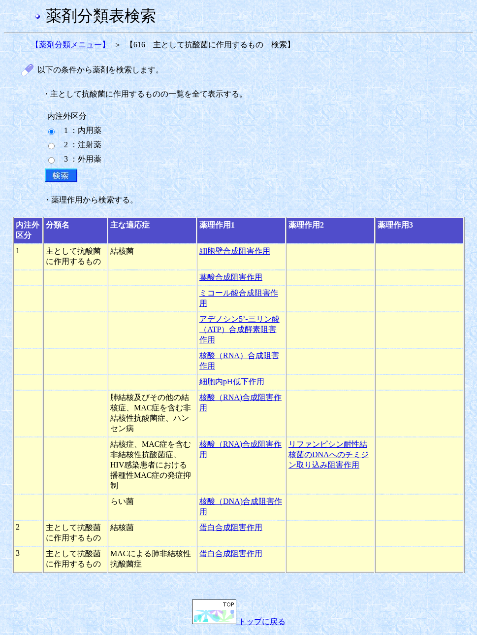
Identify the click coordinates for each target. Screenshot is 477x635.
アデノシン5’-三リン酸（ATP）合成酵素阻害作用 (239, 329)
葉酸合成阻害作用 (230, 277)
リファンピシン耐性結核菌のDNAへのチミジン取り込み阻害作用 (328, 454)
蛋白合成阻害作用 (230, 527)
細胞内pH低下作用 (231, 381)
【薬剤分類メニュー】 (70, 44)
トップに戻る (239, 621)
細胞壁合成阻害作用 (234, 251)
